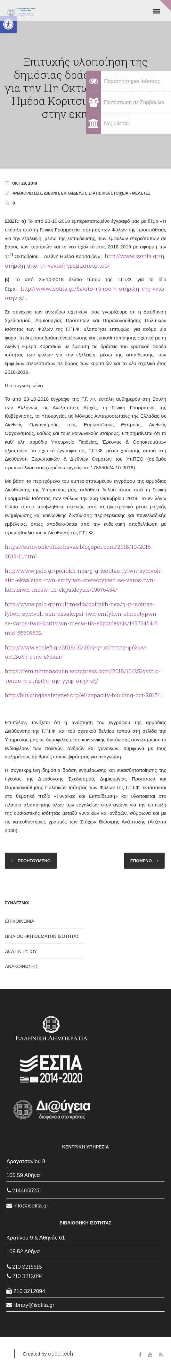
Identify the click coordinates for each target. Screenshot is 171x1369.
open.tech (60, 1353)
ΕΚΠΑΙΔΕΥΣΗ (73, 193)
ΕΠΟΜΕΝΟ (141, 860)
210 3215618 (24, 1266)
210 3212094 (25, 1276)
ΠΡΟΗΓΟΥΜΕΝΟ (34, 860)
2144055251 (24, 1190)
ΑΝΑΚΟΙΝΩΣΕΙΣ (27, 193)
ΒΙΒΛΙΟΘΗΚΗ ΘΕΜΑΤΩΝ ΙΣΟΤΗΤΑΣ (42, 936)
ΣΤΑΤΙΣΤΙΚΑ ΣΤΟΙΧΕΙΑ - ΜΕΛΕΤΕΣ (119, 193)
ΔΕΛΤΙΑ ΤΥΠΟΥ (21, 951)
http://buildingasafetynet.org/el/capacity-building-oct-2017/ (82, 695)
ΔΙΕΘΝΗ (51, 193)
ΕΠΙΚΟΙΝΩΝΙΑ (19, 921)
